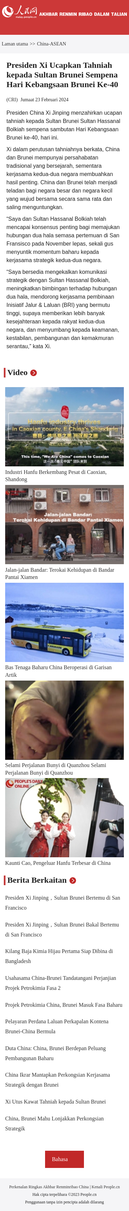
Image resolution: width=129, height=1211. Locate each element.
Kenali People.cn (105, 1186)
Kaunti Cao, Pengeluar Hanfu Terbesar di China (58, 863)
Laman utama (15, 43)
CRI (12, 99)
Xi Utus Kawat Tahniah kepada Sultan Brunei (55, 1102)
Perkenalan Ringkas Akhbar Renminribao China (49, 1186)
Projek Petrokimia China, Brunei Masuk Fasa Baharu (63, 1005)
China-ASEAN (51, 43)
